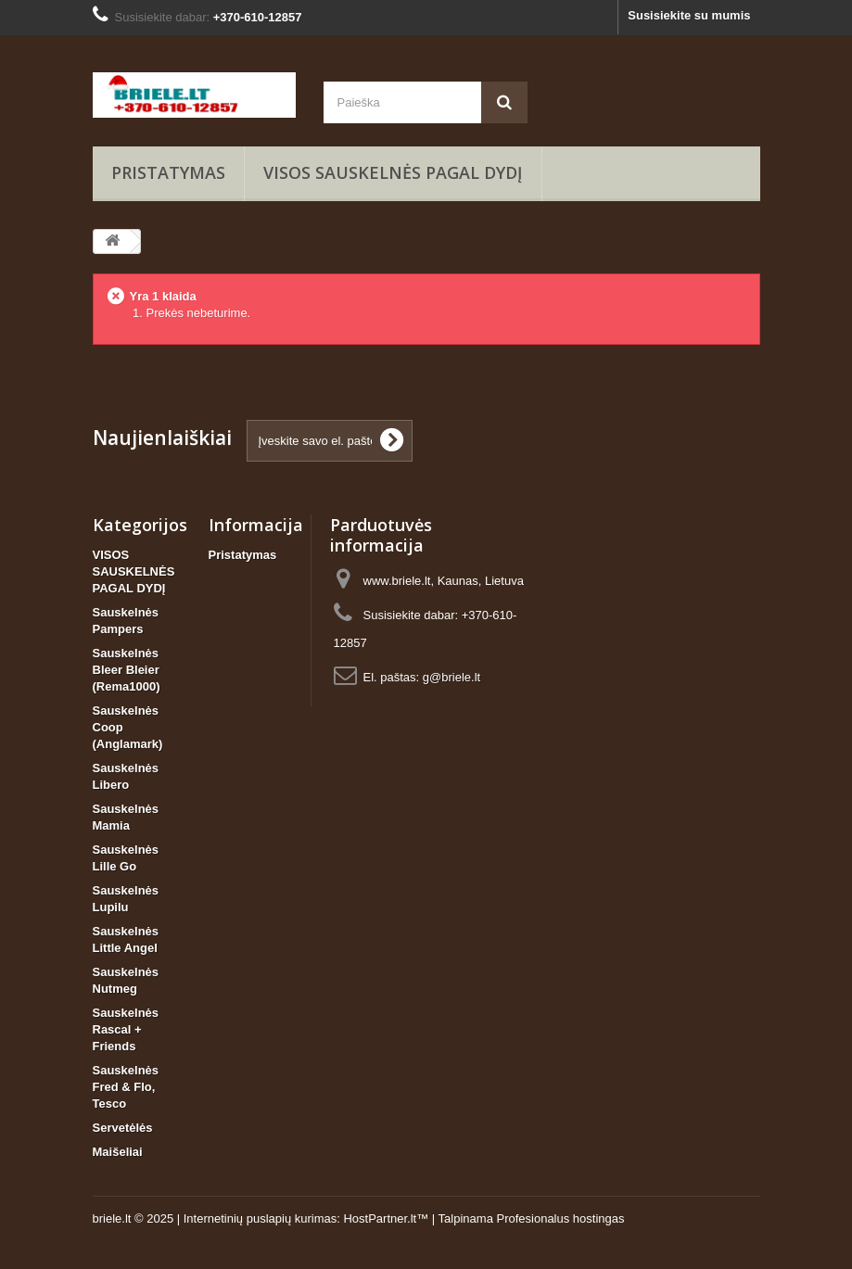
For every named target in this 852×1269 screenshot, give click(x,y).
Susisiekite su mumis (689, 15)
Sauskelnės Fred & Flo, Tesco (126, 1086)
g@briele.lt (451, 677)
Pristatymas (168, 172)
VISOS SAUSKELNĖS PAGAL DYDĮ (393, 172)
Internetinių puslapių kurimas (260, 1218)
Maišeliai (118, 1152)
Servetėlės (123, 1128)
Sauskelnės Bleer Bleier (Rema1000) (126, 669)
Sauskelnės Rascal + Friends (126, 1029)
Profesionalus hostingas (560, 1218)
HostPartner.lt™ (385, 1218)
